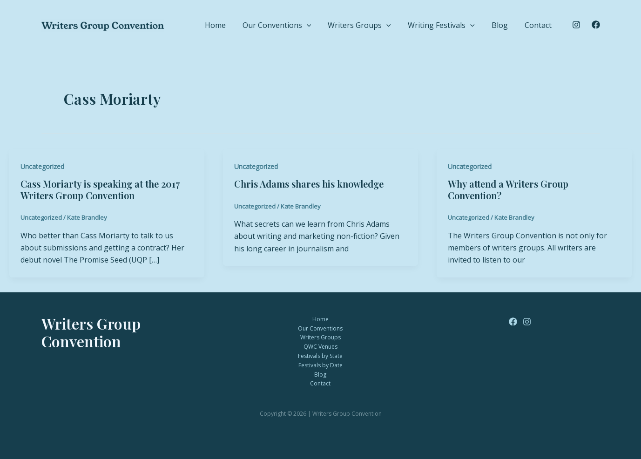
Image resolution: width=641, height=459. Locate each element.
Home (266, 24)
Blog (514, 24)
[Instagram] (576, 24)
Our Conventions (318, 24)
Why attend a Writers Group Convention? (508, 189)
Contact (542, 24)
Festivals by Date (320, 365)
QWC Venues (320, 347)
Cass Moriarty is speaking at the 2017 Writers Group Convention (100, 189)
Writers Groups (392, 24)
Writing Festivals (464, 24)
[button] (348, 24)
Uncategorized (42, 166)
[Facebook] (596, 24)
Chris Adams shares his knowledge (309, 183)
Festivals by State (320, 356)
